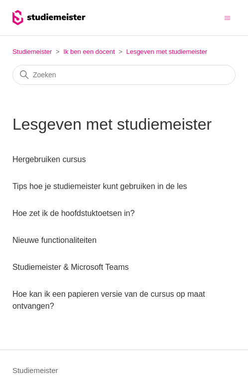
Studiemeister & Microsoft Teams (70, 267)
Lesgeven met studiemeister (166, 51)
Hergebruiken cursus (49, 159)
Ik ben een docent (89, 51)
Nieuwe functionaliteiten (54, 240)
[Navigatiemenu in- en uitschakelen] (227, 17)
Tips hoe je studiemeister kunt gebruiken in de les (99, 186)
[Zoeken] (124, 75)
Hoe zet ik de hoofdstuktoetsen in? (73, 213)
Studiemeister (32, 51)
